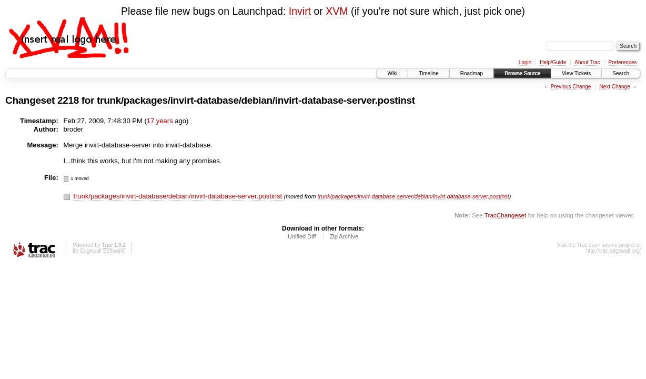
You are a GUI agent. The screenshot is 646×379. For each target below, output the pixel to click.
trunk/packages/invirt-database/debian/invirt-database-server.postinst (256, 100)
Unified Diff (302, 236)
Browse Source (522, 73)
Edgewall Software (102, 251)
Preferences (623, 62)
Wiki (392, 73)
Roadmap (471, 73)
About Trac (587, 62)
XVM (337, 11)
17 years (160, 121)
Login (525, 62)
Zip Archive (344, 236)
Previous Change (571, 86)
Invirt (300, 11)
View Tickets (576, 73)
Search (620, 73)
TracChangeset (505, 215)
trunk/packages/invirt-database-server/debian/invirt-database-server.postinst (413, 196)
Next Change (614, 86)
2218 (68, 100)
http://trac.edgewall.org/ (613, 251)
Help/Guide (553, 62)
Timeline (428, 73)
